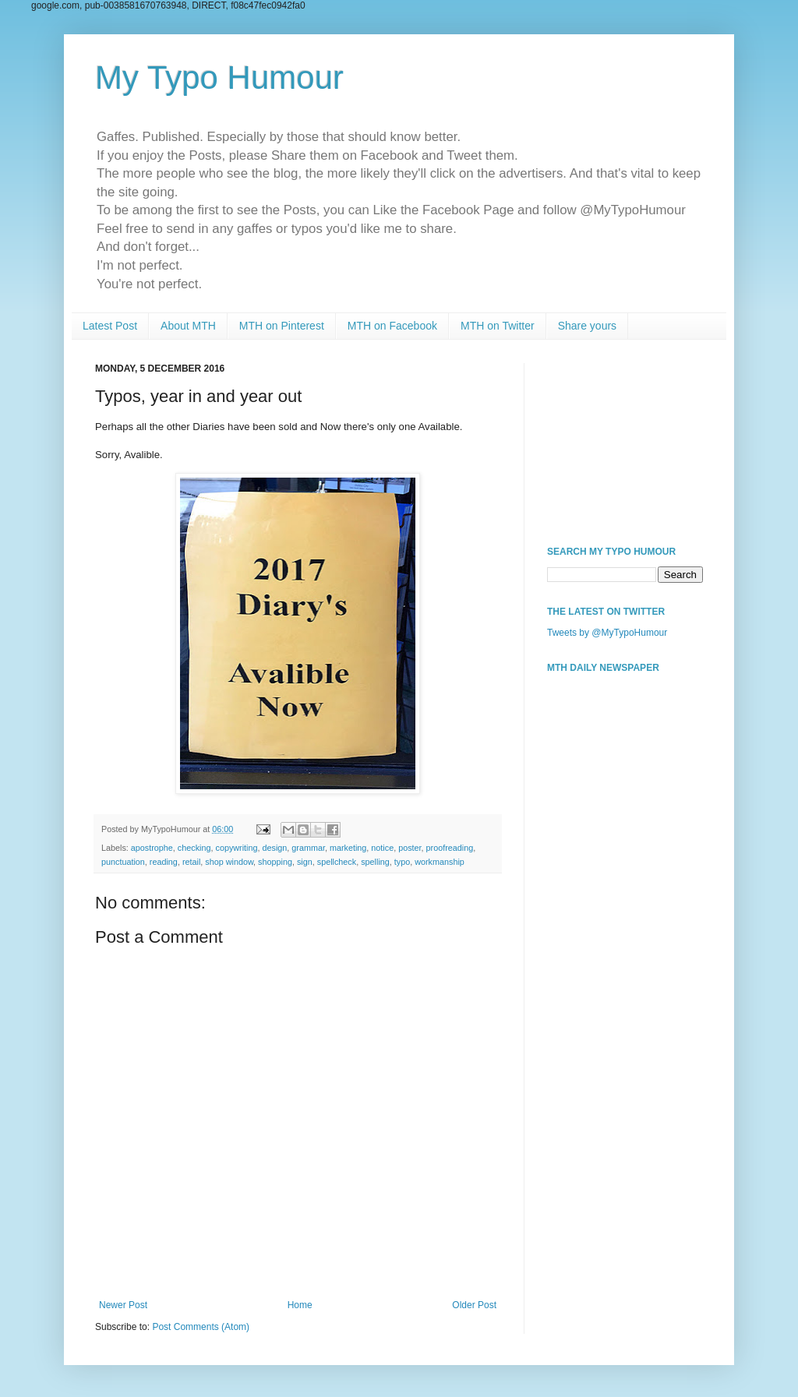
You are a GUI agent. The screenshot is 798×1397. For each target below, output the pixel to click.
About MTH (188, 325)
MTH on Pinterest (281, 325)
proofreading (450, 847)
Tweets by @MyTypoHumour (607, 632)
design (275, 847)
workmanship (439, 861)
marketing (348, 847)
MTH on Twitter (498, 325)
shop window (229, 861)
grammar (308, 847)
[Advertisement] (625, 441)
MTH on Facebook (392, 325)
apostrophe (152, 847)
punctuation (123, 861)
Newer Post (123, 1305)
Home (300, 1305)
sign (304, 861)
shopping (275, 861)
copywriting (236, 847)
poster (409, 847)
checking (194, 847)
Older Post (474, 1305)
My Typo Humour (219, 77)
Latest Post (110, 325)
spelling (375, 861)
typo (402, 861)
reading (164, 861)
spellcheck (336, 861)
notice (382, 847)
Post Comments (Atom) (200, 1326)
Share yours (587, 325)
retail (191, 861)
